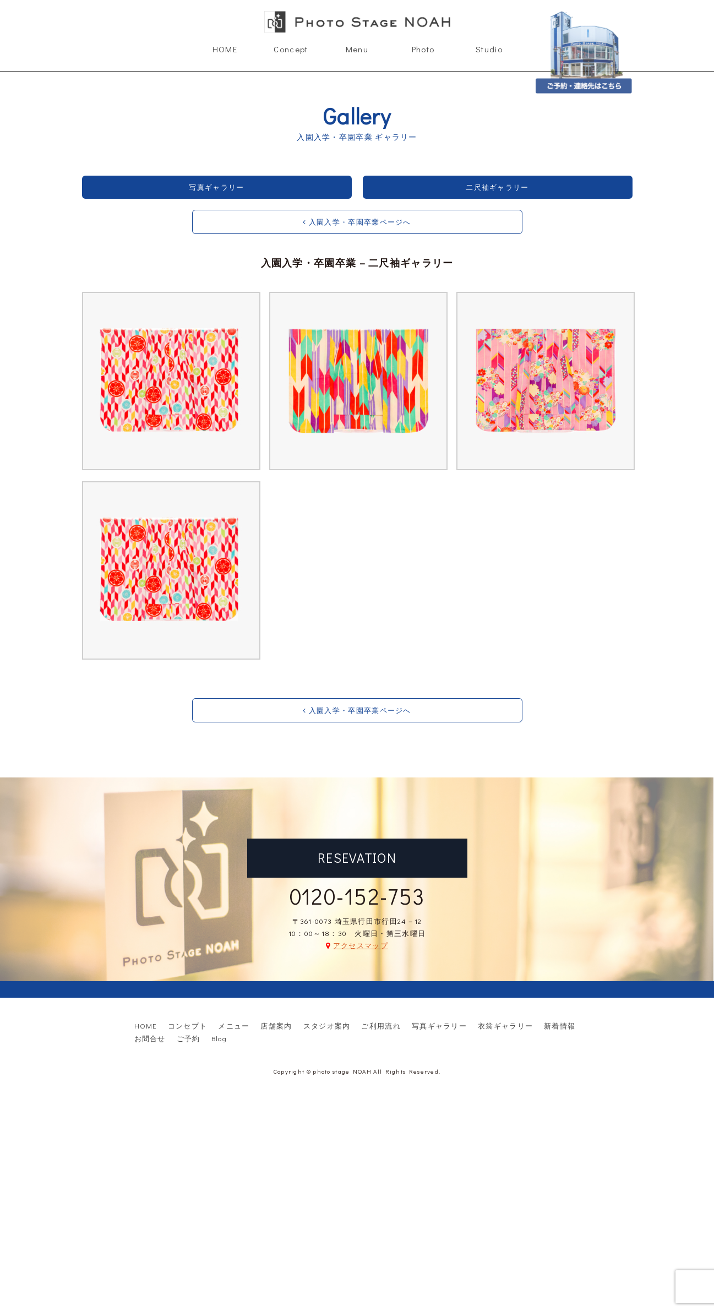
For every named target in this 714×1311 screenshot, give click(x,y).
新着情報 (559, 1025)
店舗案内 (276, 1025)
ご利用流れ (381, 1025)
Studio (489, 49)
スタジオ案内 (327, 1025)
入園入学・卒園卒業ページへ (357, 221)
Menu (357, 49)
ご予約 (188, 1038)
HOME (224, 49)
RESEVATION (357, 857)
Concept (291, 49)
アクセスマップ (360, 945)
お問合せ (150, 1038)
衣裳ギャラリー (505, 1025)
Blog (219, 1038)
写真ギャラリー (216, 187)
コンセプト (188, 1025)
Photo (423, 49)
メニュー (233, 1025)
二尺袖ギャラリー (497, 187)
